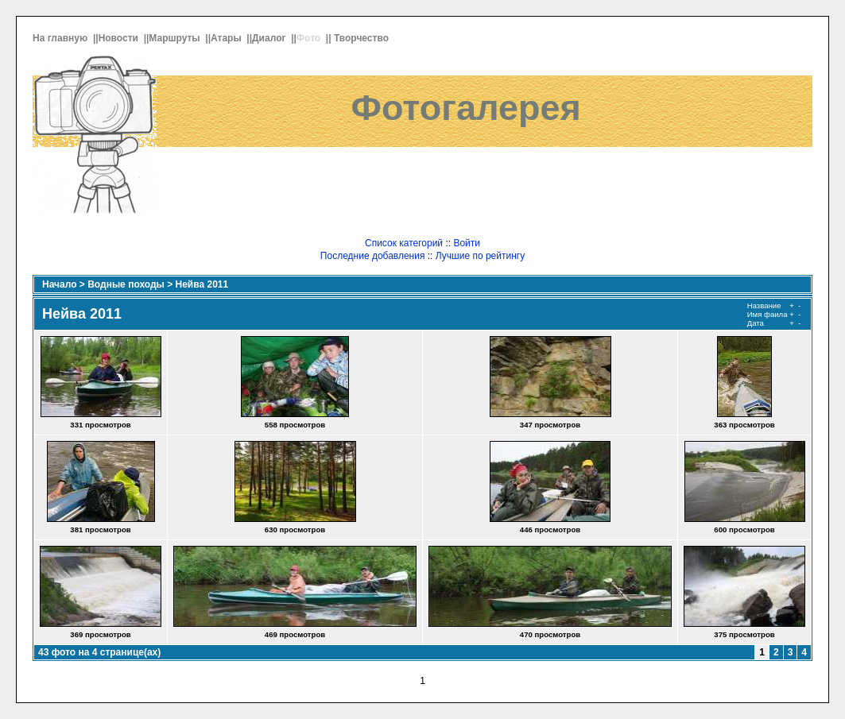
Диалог (270, 38)
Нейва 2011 (202, 284)
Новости (120, 38)
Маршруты (176, 38)
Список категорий (404, 243)
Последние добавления (372, 255)
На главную (62, 38)
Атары (227, 38)
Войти (466, 243)
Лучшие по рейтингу (480, 255)
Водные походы (126, 284)
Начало (59, 284)
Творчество (362, 38)
